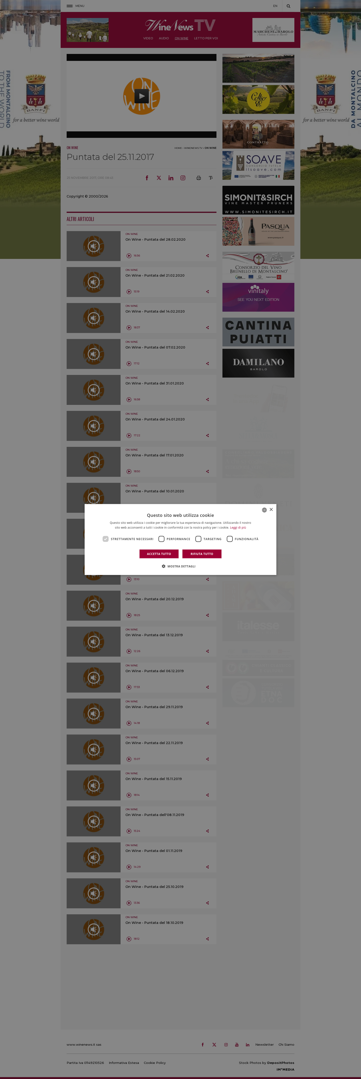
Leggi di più (238, 527)
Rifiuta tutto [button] (202, 554)
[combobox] (264, 509)
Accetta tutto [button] (159, 554)
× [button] (271, 510)
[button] (180, 566)
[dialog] (180, 539)
